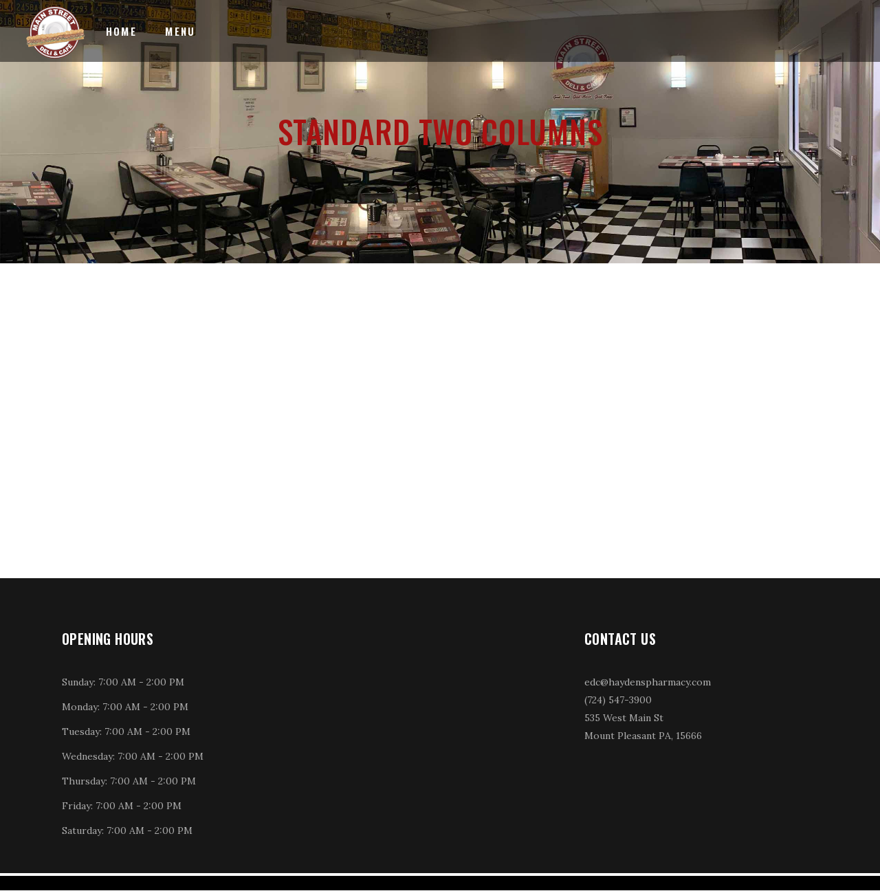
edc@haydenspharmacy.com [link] (647, 682)
